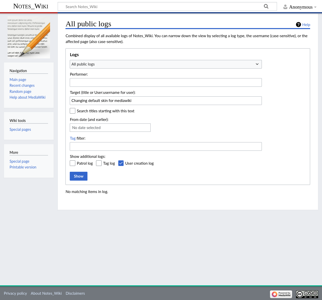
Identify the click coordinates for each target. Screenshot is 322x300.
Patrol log (85, 163)
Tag (73, 138)
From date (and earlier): (89, 119)
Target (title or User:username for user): (102, 92)
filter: (77, 138)
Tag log (109, 163)
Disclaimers (75, 293)
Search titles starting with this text (105, 111)
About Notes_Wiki (46, 293)
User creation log (139, 163)
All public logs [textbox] (83, 64)
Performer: (79, 74)
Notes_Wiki (30, 6)
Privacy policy (15, 293)
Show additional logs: (87, 156)
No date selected (86, 127)
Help (306, 24)
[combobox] (166, 64)
